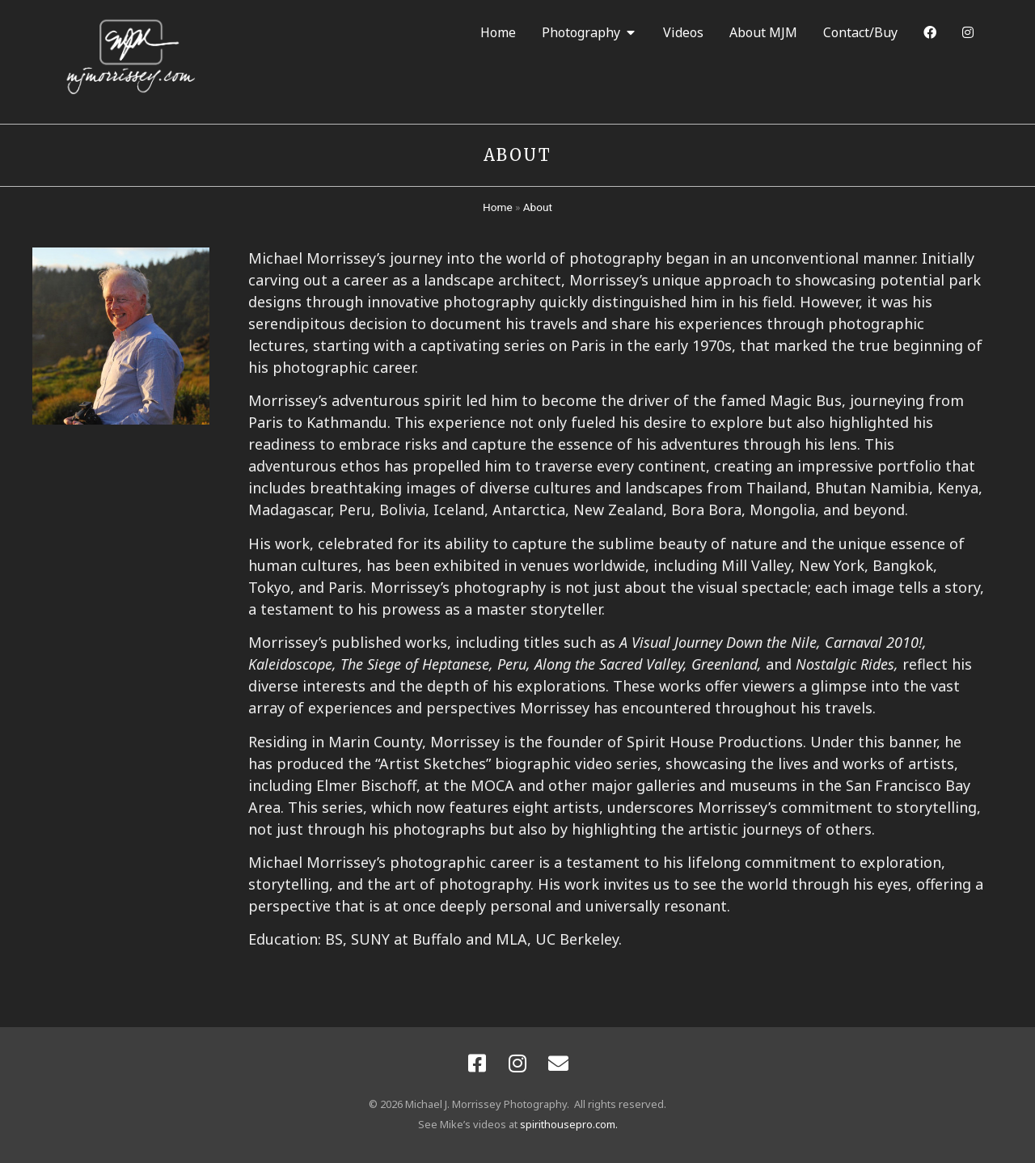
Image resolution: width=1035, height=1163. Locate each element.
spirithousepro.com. (569, 1124)
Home (498, 207)
